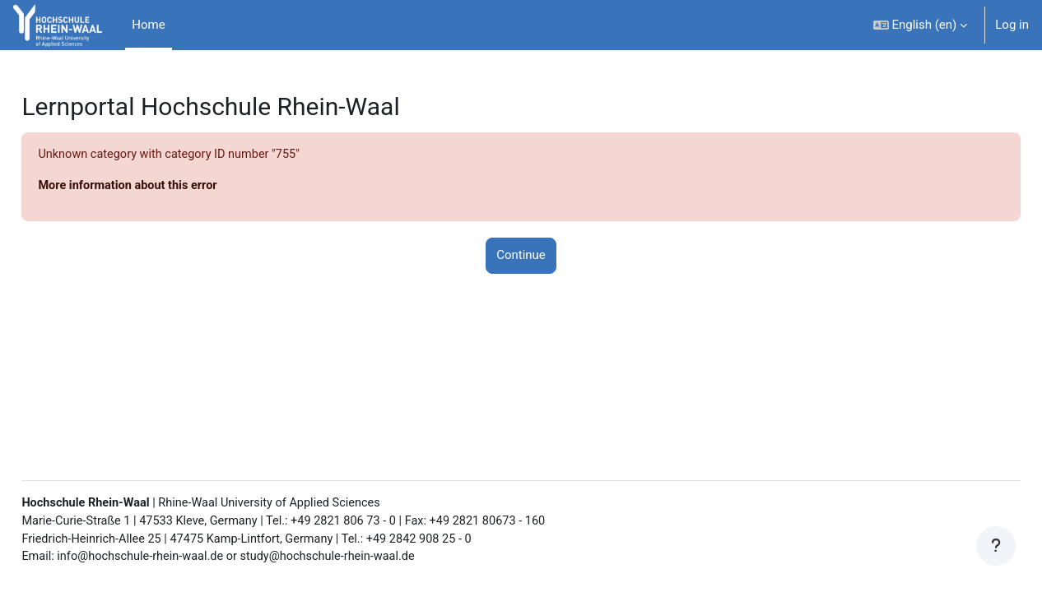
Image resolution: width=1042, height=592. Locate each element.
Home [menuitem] (148, 24)
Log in (1012, 24)
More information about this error (167, 186)
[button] (921, 25)
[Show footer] (996, 546)
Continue (521, 256)
